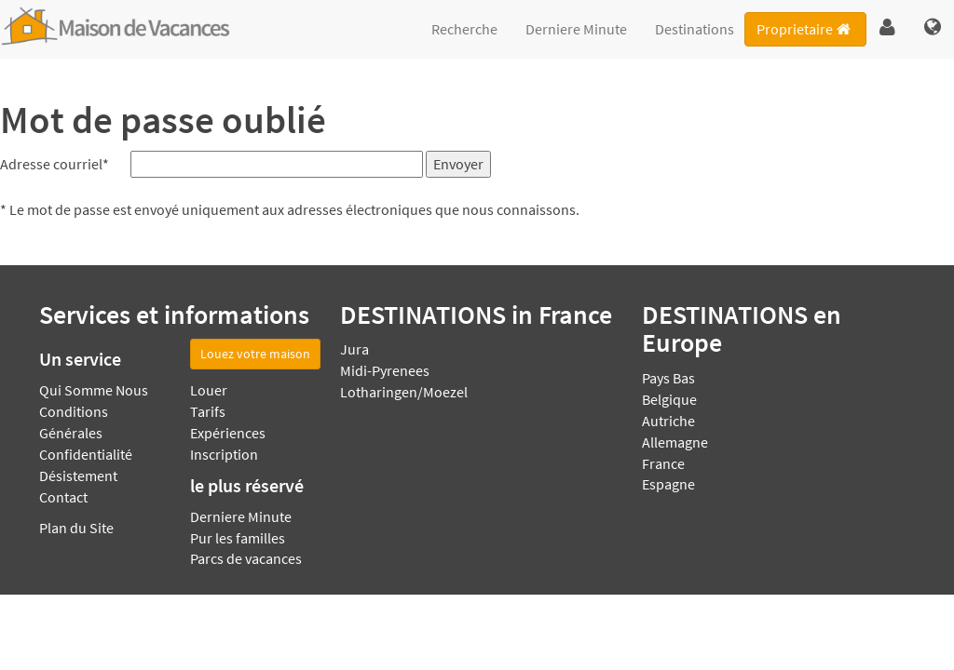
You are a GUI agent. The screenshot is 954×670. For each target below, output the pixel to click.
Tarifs (207, 411)
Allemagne (675, 442)
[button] (887, 28)
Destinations (694, 29)
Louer (208, 390)
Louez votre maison (255, 353)
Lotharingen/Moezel (404, 391)
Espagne (668, 484)
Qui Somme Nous (93, 390)
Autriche (668, 420)
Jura (354, 349)
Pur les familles (237, 538)
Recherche (464, 29)
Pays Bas (668, 377)
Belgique (669, 399)
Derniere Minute (576, 29)
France (663, 463)
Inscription (224, 454)
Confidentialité (85, 454)
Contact (63, 497)
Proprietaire (804, 29)
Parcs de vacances (246, 558)
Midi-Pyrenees (384, 370)
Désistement (78, 475)
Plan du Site (76, 527)
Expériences (228, 432)
